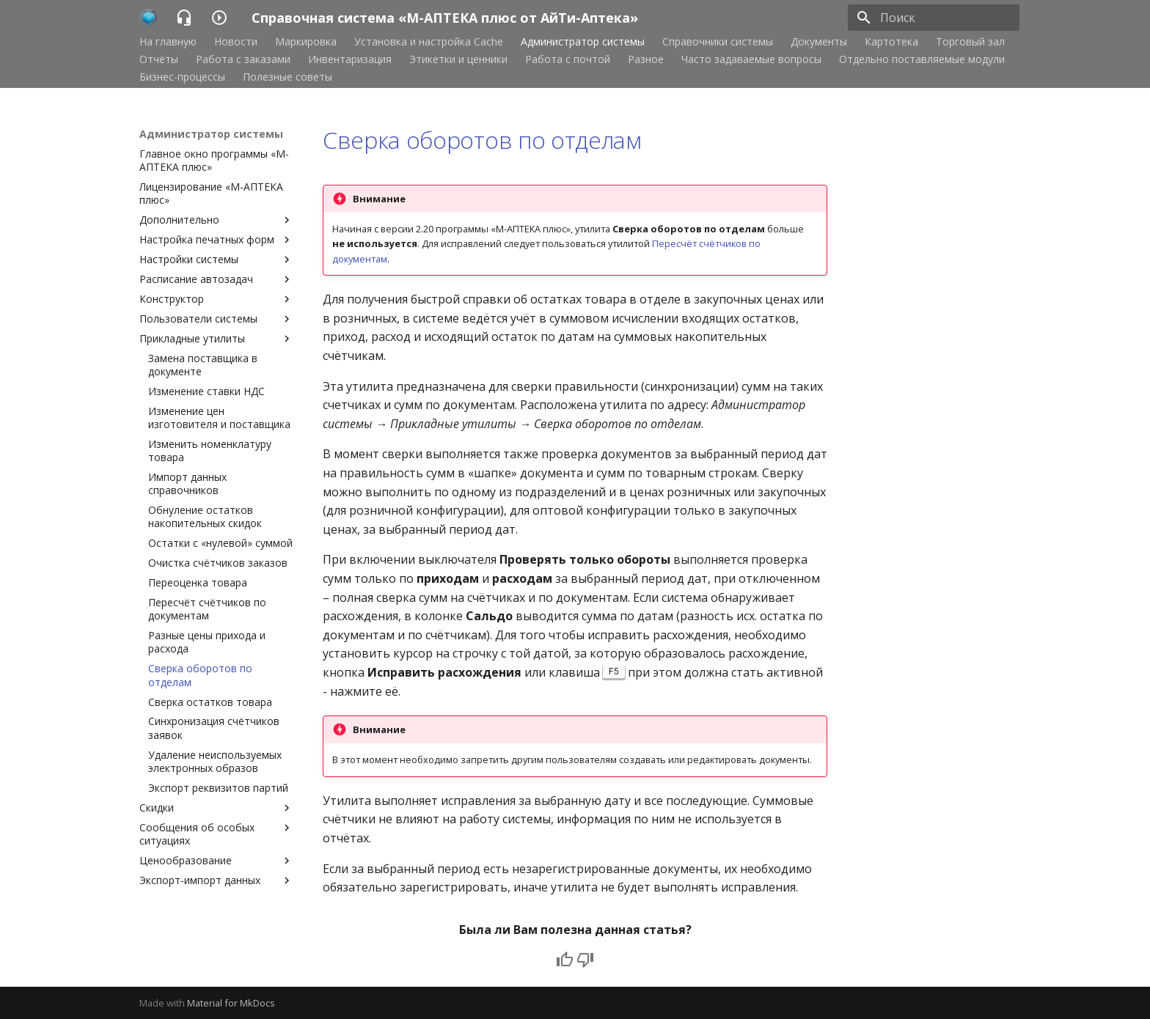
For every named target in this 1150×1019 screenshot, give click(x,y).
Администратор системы (583, 41)
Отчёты (158, 59)
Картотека (891, 41)
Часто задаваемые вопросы (751, 59)
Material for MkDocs (231, 1002)
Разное (646, 59)
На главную (168, 41)
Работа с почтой (567, 59)
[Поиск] (933, 17)
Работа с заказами (243, 59)
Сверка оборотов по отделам (482, 139)
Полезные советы (287, 77)
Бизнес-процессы (182, 77)
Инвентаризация (350, 59)
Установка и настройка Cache (428, 41)
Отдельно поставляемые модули (922, 59)
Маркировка (306, 41)
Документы (819, 41)
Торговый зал (970, 41)
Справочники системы (717, 41)
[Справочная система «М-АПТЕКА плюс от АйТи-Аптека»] (148, 17)
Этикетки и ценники (458, 59)
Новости (235, 41)
